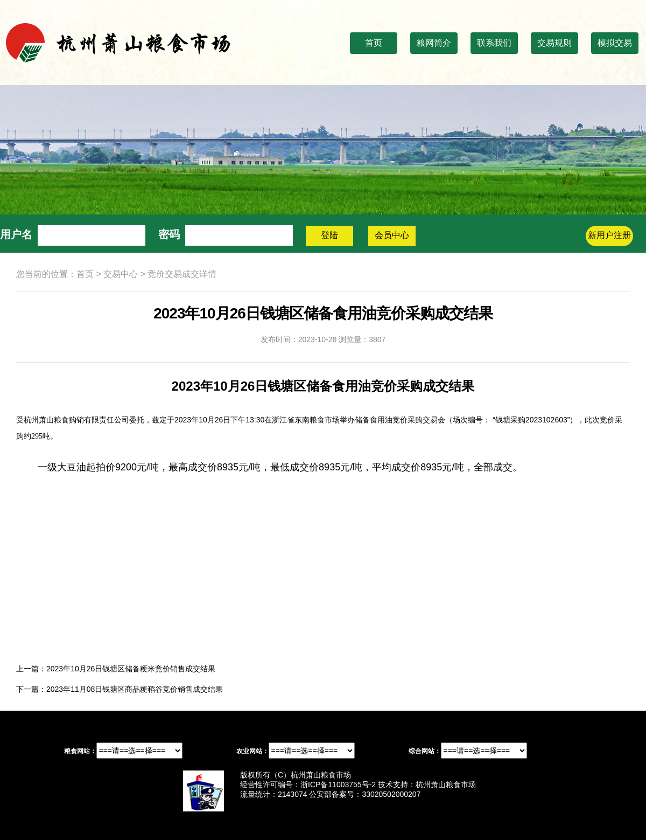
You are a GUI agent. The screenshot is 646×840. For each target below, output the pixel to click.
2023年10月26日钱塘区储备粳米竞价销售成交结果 (130, 668)
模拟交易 (615, 42)
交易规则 (554, 42)
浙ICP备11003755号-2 (338, 784)
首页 (373, 42)
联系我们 (494, 42)
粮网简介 (434, 42)
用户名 (16, 234)
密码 (169, 234)
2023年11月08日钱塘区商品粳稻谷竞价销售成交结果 (134, 689)
